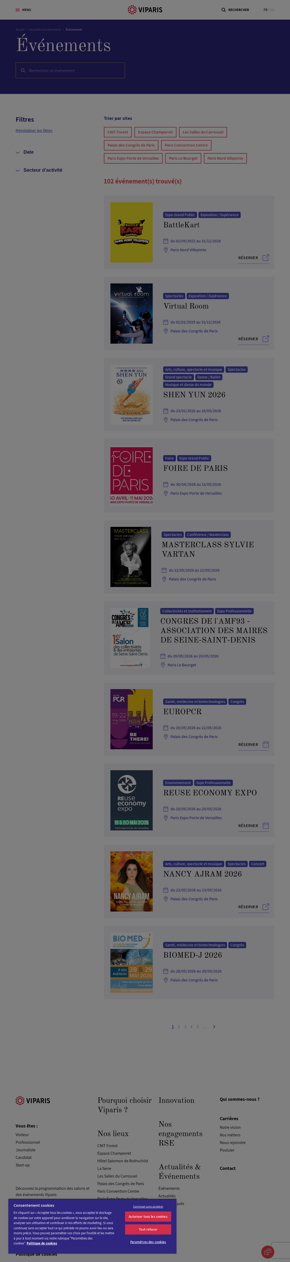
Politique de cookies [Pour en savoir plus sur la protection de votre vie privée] (42, 1243)
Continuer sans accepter (148, 1206)
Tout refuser (148, 1229)
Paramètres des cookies (148, 1242)
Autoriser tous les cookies (148, 1216)
